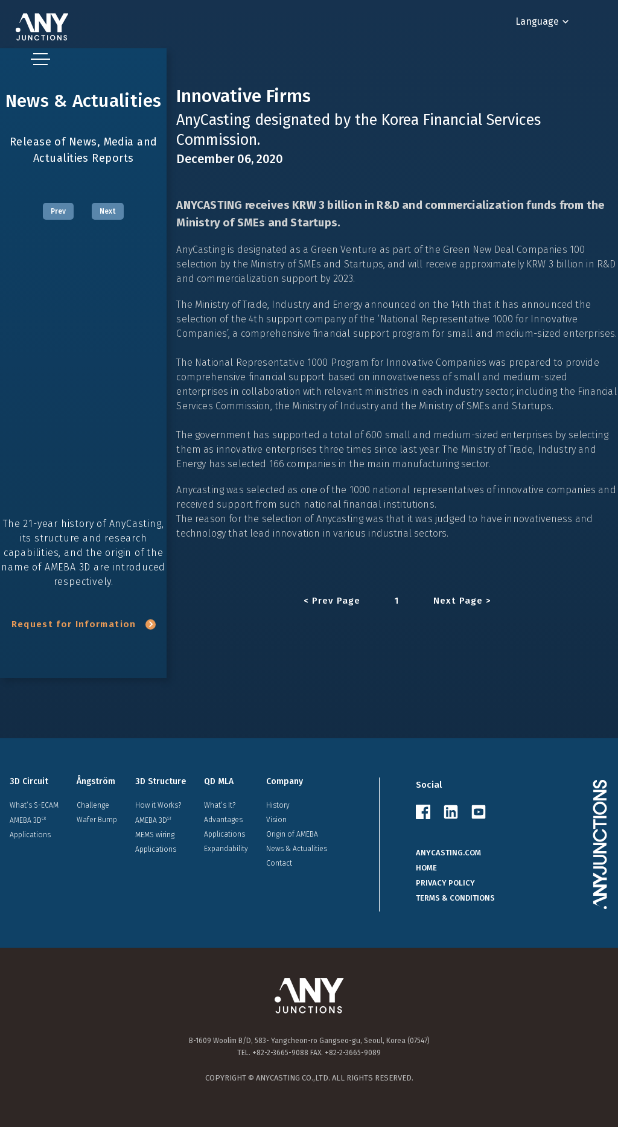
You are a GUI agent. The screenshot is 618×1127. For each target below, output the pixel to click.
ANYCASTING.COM (448, 852)
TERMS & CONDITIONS (455, 897)
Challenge (93, 805)
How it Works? (158, 805)
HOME (426, 867)
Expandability (226, 848)
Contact (279, 863)
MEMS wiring (154, 835)
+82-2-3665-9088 (280, 1053)
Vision (276, 820)
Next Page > (462, 600)
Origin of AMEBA (292, 834)
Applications (30, 835)
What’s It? (219, 805)
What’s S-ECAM (34, 805)
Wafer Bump (97, 820)
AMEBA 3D (28, 820)
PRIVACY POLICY (445, 882)
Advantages (223, 820)
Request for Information (83, 624)
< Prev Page (332, 600)
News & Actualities (296, 848)
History (278, 805)
